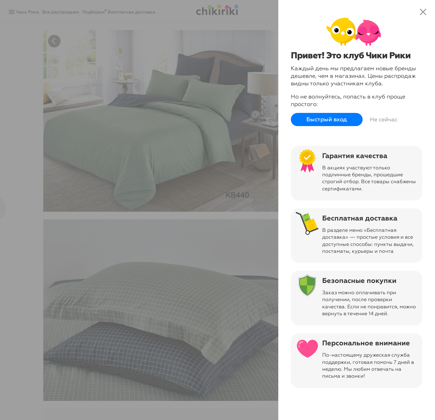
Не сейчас (384, 119)
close (423, 12)
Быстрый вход (327, 119)
